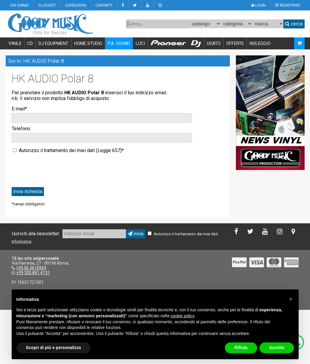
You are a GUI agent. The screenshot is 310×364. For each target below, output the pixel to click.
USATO (214, 43)
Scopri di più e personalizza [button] (53, 347)
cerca (294, 23)
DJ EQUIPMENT (53, 43)
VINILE (15, 43)
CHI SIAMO (19, 5)
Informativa (21, 241)
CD (30, 43)
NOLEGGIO (260, 43)
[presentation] (57, 169)
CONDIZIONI (75, 5)
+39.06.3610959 (31, 268)
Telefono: (21, 128)
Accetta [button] (276, 347)
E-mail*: (20, 109)
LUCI (140, 43)
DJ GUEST (47, 5)
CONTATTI (103, 5)
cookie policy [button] (182, 315)
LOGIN (258, 5)
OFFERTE (235, 43)
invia (135, 233)
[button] (291, 299)
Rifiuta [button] (241, 347)
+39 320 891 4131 (33, 272)
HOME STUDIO (88, 43)
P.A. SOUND (119, 43)
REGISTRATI (287, 5)
